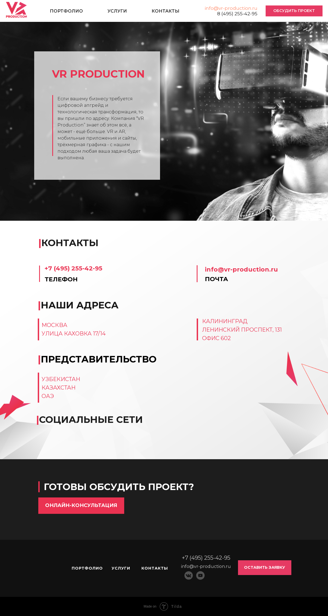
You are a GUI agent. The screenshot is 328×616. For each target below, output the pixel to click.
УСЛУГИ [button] (117, 11)
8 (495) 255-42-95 (237, 13)
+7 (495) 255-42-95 (73, 268)
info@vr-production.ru (231, 8)
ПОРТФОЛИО (66, 11)
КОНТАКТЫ (165, 11)
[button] (294, 10)
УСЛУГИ (121, 568)
